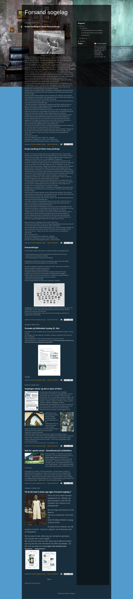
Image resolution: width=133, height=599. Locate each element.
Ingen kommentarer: (53, 144)
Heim (49, 579)
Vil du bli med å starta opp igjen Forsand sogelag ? (48, 492)
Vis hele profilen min (100, 57)
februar (83, 38)
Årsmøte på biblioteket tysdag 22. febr (42, 328)
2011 (81, 26)
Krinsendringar (31, 247)
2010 (81, 41)
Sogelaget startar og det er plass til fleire (43, 389)
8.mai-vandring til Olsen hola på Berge (42, 27)
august (83, 28)
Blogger (73, 593)
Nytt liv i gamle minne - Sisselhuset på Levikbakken (48, 451)
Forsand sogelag (101, 43)
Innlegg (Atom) (36, 583)
